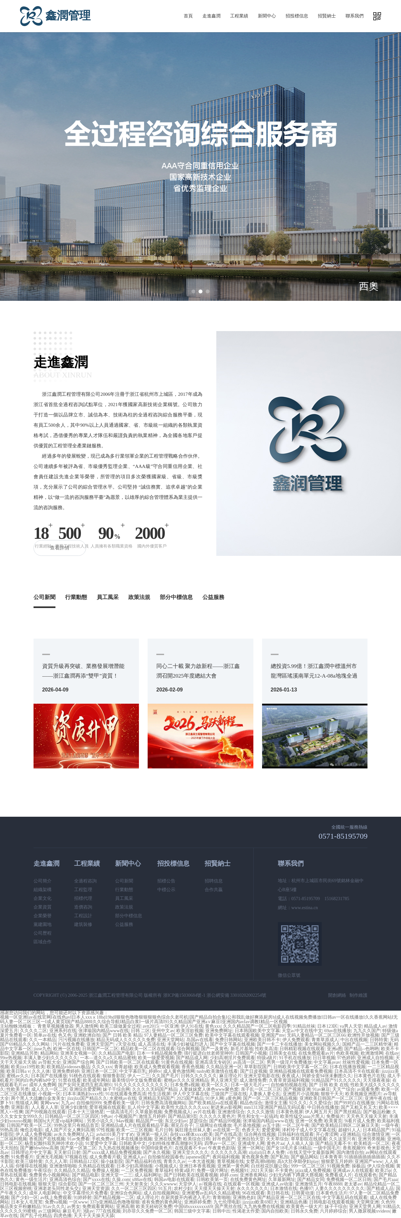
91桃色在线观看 (85, 1075)
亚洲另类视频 (371, 1139)
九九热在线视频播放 (118, 1148)
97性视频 (105, 1130)
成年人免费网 (42, 1084)
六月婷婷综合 (333, 1211)
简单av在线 (45, 1035)
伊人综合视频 (380, 1166)
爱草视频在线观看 (107, 1107)
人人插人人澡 (299, 1143)
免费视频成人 (177, 1111)
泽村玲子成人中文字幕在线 (309, 1130)
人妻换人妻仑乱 (264, 1093)
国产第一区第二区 (78, 1148)
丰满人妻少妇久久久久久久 (51, 1057)
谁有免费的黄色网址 (162, 1202)
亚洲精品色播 (293, 1202)
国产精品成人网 (192, 1057)
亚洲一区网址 (250, 1148)
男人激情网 (86, 1026)
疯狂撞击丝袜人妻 (193, 1130)
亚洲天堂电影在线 (262, 1075)
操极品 (358, 1166)
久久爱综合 (320, 1102)
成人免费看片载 (105, 1157)
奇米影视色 (378, 1148)
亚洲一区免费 (308, 1120)
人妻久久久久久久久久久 (340, 1188)
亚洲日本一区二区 (99, 1071)
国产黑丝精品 (347, 1111)
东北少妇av (176, 1120)
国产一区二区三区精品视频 (270, 1098)
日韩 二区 (140, 1030)
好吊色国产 (223, 1139)
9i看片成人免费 (360, 1120)
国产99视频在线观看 (45, 1111)
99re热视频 (11, 1057)
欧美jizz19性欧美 (27, 1066)
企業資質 (43, 907)
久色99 (388, 1202)
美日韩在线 (278, 1193)
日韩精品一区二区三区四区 (72, 1116)
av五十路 (271, 1125)
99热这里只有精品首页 (76, 1125)
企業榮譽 (43, 915)
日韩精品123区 (84, 1161)
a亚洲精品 (350, 1134)
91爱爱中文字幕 (101, 1143)
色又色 (65, 1035)
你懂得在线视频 (31, 1166)
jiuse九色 (42, 1048)
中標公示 (166, 889)
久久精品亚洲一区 (224, 1066)
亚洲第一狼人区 (152, 1134)
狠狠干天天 (332, 1093)
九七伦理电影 (226, 1202)
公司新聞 (44, 597)
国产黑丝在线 (228, 1206)
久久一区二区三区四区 (133, 1188)
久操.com (121, 1179)
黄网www (49, 1102)
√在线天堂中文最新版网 (311, 1152)
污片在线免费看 (68, 1044)
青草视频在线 (230, 1161)
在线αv (392, 1053)
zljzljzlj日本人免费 (267, 1152)
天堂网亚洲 (367, 1202)
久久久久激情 (260, 1111)
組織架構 (43, 889)
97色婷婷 (346, 1057)
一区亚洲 (170, 1026)
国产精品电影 (85, 1175)
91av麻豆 (321, 1089)
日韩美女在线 (282, 1053)
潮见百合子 (182, 1125)
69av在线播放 (337, 1030)
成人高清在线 (151, 1044)
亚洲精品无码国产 (156, 1098)
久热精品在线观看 (96, 1166)
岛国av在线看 (199, 1039)
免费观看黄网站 (98, 1206)
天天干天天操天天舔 (93, 1215)
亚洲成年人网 (251, 1143)
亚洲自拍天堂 (250, 1139)
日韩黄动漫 (302, 1193)
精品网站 (49, 1053)
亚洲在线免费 (167, 1139)
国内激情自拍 (350, 1152)
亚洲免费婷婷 (65, 1071)
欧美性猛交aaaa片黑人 (302, 1116)
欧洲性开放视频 (363, 1035)
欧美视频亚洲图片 (363, 1093)
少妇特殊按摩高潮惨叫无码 (175, 1143)
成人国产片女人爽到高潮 (69, 1130)
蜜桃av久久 (17, 1075)
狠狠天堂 (47, 1184)
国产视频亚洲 (296, 1089)
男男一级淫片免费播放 (289, 1062)
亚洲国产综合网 (78, 1062)
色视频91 (239, 1170)
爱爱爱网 (271, 1130)
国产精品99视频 (225, 1120)
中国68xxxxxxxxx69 (193, 1206)
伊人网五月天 (318, 1111)
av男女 (73, 1206)
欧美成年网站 (96, 1080)
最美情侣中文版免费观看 (136, 1080)
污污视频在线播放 (76, 1039)
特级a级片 (267, 1057)
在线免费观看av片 (316, 1053)
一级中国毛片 (326, 1148)
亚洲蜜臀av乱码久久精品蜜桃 (211, 1193)
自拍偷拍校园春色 (166, 1157)
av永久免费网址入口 (74, 1134)
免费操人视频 (105, 1170)
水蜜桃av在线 (122, 1098)
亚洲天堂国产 (99, 1044)
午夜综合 (43, 1170)
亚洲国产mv (273, 1035)
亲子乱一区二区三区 (261, 1089)
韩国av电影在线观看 (174, 1179)
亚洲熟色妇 (244, 1197)
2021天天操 (261, 1170)
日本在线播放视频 (347, 1066)
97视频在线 (76, 1157)
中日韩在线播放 (323, 1107)
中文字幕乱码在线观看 (344, 1197)
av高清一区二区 (248, 1062)
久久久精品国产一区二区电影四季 (257, 1026)
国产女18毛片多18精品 (288, 1148)
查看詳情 (60, 547)
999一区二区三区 (308, 1166)
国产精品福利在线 (143, 1161)
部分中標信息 (176, 597)
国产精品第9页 (182, 1116)
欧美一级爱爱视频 (156, 1057)
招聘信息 (214, 881)
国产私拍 (279, 1157)
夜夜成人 (291, 1075)
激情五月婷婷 (152, 1116)
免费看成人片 (338, 1175)
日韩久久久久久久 (199, 1075)
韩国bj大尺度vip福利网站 (59, 1120)
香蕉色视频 (192, 1066)
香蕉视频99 (354, 1148)
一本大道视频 (201, 1161)
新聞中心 (267, 16)
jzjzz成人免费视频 (313, 1170)
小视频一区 (49, 1093)
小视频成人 (166, 1166)
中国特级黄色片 (156, 1148)
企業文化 (43, 898)
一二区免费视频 (136, 1170)
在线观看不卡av (190, 1148)
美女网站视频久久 (322, 1044)
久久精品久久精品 (72, 1170)
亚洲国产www (368, 1161)
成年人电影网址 (45, 1193)
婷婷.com (229, 1175)
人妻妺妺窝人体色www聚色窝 (209, 1089)
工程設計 (83, 915)
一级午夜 (390, 1125)
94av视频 (124, 1120)
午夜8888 (333, 1184)
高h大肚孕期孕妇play (298, 1161)
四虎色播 (63, 1215)
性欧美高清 (266, 1048)
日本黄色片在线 (369, 1075)
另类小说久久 (100, 1120)
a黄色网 (233, 1098)
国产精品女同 (310, 1179)
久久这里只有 (342, 1139)
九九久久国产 (366, 1030)
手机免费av (103, 1139)
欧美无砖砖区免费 (154, 1206)
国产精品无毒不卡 (333, 1143)
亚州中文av (163, 1030)
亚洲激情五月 (308, 1184)
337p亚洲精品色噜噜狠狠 (115, 1202)
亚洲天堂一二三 (116, 1175)
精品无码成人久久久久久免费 (125, 1039)
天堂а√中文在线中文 (302, 1030)
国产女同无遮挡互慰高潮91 (85, 1084)
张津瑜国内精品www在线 (103, 1030)
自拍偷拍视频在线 (289, 1084)
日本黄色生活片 (331, 1193)
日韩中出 (221, 1211)
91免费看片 (22, 1157)
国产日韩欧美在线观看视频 (191, 1175)
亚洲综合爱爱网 (85, 1089)
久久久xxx (102, 1066)
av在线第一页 (226, 1130)
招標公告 (166, 881)
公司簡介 (43, 881)
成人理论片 (147, 1197)
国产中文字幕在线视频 (232, 1044)
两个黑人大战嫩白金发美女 (38, 1098)
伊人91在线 (192, 1026)
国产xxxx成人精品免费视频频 (112, 1152)
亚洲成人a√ (134, 1157)
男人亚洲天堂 (224, 1080)
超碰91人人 (349, 1130)
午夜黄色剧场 (221, 1148)
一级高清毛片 (119, 1111)
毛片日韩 (164, 1130)
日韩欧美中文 (132, 1143)
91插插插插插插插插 (364, 1157)
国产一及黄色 (214, 1048)
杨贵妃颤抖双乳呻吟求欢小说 (53, 1143)
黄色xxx (213, 1026)
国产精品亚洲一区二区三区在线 (288, 1197)
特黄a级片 (185, 1170)
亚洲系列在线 (62, 1030)
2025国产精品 (189, 1098)
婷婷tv (155, 1071)
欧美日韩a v (18, 1071)
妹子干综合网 (116, 1089)
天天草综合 (277, 1139)
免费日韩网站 (228, 1039)
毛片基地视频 (246, 1125)
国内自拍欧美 (275, 1211)
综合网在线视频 (260, 1134)
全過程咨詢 (85, 881)
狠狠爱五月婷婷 (337, 1161)
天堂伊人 (188, 1184)
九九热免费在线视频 (264, 1206)
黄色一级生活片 (31, 1179)
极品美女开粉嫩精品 (20, 1206)
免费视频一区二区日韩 (348, 1179)
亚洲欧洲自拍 (87, 1035)
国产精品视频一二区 (113, 1197)
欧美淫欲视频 (189, 1030)
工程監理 (83, 889)
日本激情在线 (283, 1188)
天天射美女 (136, 1184)
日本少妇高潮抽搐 (134, 1166)
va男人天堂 (351, 1026)
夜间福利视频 (226, 1157)
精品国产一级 (149, 1120)
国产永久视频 (156, 1152)
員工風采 (108, 597)
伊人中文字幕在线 (191, 1093)
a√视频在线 (210, 1184)
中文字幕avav (327, 1062)
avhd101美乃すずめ (115, 1134)
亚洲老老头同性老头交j (57, 1188)
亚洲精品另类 (24, 1053)
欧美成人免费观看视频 (157, 1066)
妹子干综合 (336, 1206)
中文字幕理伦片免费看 (85, 1193)
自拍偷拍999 (88, 1102)
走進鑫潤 (211, 16)
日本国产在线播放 (49, 1075)
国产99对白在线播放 (354, 1102)
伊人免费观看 (295, 1039)
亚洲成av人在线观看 (353, 1170)
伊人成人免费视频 (33, 1134)
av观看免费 (368, 1089)
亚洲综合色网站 (126, 1193)
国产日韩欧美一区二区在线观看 (127, 1062)
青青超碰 (123, 1066)
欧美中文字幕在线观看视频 (232, 1035)
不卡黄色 (284, 1170)
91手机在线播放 (295, 1057)
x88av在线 (142, 1179)
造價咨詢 (83, 907)
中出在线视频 (353, 1039)
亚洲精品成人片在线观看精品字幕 (135, 1125)
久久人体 (41, 1071)
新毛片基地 (241, 1048)
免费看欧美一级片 (121, 1102)
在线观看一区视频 (241, 1184)
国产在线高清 (228, 1134)
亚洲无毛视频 (49, 1157)
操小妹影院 (112, 1161)
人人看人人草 (44, 1107)
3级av (88, 1211)
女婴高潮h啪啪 (260, 1161)
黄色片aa (275, 1143)
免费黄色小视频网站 (49, 1175)
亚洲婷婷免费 (197, 1202)
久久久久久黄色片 (217, 1116)
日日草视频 (324, 1057)
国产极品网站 (304, 1157)
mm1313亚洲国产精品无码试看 (274, 1107)
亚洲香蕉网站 (253, 1175)
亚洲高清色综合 (65, 1179)
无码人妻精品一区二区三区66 (316, 1035)
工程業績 (239, 16)
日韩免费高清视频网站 (163, 1102)
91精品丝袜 (304, 1026)
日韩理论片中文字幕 (31, 1152)
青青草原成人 (324, 1039)
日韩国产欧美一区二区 (29, 1125)
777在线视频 (108, 1211)
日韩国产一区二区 (100, 1048)
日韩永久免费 (304, 1211)
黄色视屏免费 (255, 1157)
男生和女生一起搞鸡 (257, 1116)
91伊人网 (215, 1098)
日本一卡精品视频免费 (159, 1053)
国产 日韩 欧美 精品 (122, 1035)
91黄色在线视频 (177, 1062)
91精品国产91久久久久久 (336, 1080)
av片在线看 (204, 1111)
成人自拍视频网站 (161, 1193)
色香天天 (251, 1130)
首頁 (188, 16)
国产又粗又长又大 (359, 1107)
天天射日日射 (67, 1152)
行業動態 (76, 597)
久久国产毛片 (165, 1075)
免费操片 (335, 1116)
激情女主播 (276, 1102)
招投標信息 (297, 16)
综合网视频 (188, 1048)
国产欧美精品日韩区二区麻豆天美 (345, 1125)
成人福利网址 (147, 1175)
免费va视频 (56, 1202)
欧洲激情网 (372, 1053)
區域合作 (43, 941)
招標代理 (83, 898)
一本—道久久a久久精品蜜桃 (108, 1057)
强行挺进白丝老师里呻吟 (208, 1053)
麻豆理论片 (230, 1075)
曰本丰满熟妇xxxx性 (83, 1093)
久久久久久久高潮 (228, 1152)
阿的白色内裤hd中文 (35, 1080)
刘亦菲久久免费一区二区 (147, 1211)
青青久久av (174, 1161)
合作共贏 (214, 889)
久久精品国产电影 (116, 1053)
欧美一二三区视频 (134, 1130)
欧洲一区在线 (66, 1048)
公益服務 (213, 597)
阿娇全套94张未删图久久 (327, 1075)
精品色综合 (251, 1102)
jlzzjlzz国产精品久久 (87, 1098)
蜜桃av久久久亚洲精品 (186, 1080)
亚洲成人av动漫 (277, 1184)
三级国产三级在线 (229, 1093)
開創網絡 (337, 995)
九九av (67, 1102)
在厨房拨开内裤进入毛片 (185, 1197)
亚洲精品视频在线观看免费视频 (300, 1071)
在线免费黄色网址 (248, 1179)
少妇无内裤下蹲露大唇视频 (296, 1175)
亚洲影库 (20, 1107)
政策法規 (139, 597)
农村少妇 (183, 1188)
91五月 (165, 1188)
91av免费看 (78, 1139)
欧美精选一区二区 (372, 1143)
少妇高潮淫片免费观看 (232, 1057)
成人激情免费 (253, 1080)
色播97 (306, 1188)
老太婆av (353, 1184)
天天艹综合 (343, 1089)
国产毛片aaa (386, 1179)
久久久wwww (163, 1184)
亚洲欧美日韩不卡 (262, 1039)
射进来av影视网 (226, 1107)
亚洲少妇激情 (73, 1107)
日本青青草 (331, 1157)
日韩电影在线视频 (18, 1184)
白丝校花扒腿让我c (270, 1166)
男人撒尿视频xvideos (369, 1211)
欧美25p (383, 1170)
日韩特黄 (379, 1039)
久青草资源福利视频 (289, 1080)
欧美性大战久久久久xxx (185, 1107)
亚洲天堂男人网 (365, 1206)
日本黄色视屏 (289, 1111)
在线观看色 (365, 1175)
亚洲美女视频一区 (78, 1053)
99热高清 (9, 1130)
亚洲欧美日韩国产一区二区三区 (331, 1098)
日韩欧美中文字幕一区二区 (300, 1066)
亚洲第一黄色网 (233, 1166)
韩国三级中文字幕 (192, 1211)
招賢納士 (327, 16)
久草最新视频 (148, 1111)
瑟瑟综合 (198, 1120)
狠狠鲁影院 (114, 1075)
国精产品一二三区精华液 (367, 1044)
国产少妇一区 (24, 1197)
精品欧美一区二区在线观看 (148, 1048)
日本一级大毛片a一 (249, 1084)
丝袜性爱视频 (355, 1062)
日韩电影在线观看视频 (331, 1202)
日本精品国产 (376, 1130)
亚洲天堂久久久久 (190, 1152)
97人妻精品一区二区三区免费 (173, 1035)
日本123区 (327, 1026)
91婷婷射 (82, 1197)
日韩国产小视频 (251, 1053)
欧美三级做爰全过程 (120, 1026)
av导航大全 (49, 1062)
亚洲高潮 (125, 1206)
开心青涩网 (327, 1134)
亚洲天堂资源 (95, 1188)
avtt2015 (150, 1026)
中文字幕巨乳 (132, 1071)
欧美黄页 (333, 1120)
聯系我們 (355, 16)
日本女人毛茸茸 (27, 1202)
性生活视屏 (159, 1093)
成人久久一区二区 (49, 1089)
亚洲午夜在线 (378, 1098)
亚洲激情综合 (231, 1111)
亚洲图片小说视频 (301, 1093)
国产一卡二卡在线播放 (279, 1044)
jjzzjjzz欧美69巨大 (260, 1202)
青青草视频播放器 (55, 1026)
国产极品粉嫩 (376, 1111)
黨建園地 (43, 924)
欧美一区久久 (215, 1084)
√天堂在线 (125, 1044)
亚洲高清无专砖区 (213, 1062)
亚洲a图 (334, 1048)
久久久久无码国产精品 (154, 1089)
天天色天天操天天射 (366, 1116)
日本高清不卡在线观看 (356, 1071)
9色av (106, 1116)
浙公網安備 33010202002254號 (237, 995)
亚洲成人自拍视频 (375, 1057)
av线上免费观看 (56, 1197)
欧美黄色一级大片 (304, 1206)
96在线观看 (253, 1193)
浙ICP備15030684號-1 (184, 995)
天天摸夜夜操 (376, 1080)
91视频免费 (338, 1166)
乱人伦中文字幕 (143, 1107)
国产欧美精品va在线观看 (213, 1102)
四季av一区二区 (220, 1143)
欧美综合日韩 (196, 1139)
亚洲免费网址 (218, 1030)
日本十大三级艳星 (86, 1111)
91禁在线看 (69, 1080)
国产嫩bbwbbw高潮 (39, 1148)
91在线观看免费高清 (125, 1093)
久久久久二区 (33, 1030)
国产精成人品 (380, 1188)
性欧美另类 (17, 1089)
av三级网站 (49, 1211)
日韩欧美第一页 (212, 1179)
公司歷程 (43, 933)
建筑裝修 (83, 924)
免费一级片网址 (212, 1170)
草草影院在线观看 (309, 1139)
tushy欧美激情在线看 (217, 1071)
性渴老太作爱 (245, 1211)
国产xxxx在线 (96, 1179)
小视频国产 (125, 1116)
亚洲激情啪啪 (62, 1166)
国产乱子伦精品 (36, 1215)
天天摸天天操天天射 (214, 1188)
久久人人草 (56, 1161)
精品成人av (375, 1026)
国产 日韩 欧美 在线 (328, 1084)
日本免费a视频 (184, 1084)
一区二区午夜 (295, 1125)
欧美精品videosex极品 (68, 1066)
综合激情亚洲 (375, 1134)
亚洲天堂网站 (170, 1039)
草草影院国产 (257, 1066)
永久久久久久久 (252, 1188)
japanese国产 (198, 1157)
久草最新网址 (281, 1179)
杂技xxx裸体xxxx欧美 (191, 1134)
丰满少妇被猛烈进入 (187, 1044)
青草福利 (164, 1170)
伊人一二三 (138, 1075)
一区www (78, 1202)
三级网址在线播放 (213, 1125)
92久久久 (298, 1102)
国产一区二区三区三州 (100, 1184)
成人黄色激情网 (179, 1071)
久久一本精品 (42, 1039)
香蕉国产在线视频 (47, 1139)
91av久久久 (54, 1206)
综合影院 (67, 1184)
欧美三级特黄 (29, 1161)
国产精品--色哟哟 (361, 1048)
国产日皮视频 (253, 1071)
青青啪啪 (221, 1197)
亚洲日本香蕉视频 (197, 1166)
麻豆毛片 (72, 1211)
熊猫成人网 (26, 1102)
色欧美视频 (347, 1053)
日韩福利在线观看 (296, 1134)
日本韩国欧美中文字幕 (257, 1030)
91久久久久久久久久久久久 (141, 1084)
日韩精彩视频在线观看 (302, 1048)
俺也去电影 (31, 1130)
